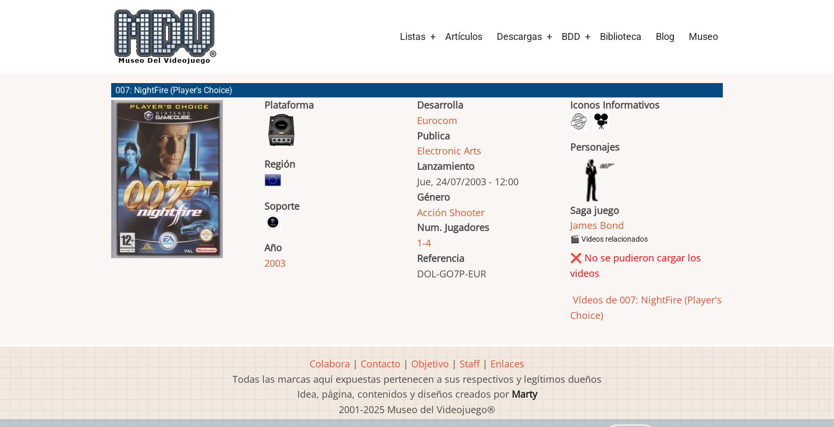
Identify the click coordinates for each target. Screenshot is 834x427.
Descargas (519, 36)
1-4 (424, 242)
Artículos (463, 36)
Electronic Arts (449, 150)
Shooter (467, 212)
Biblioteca (620, 36)
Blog (665, 36)
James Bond (597, 225)
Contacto (381, 363)
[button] (167, 184)
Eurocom (437, 120)
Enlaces (507, 363)
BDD (571, 36)
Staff (470, 363)
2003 (275, 263)
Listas (413, 36)
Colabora (330, 363)
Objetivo (430, 363)
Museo (703, 36)
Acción (432, 212)
